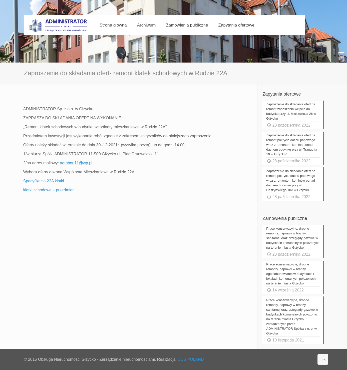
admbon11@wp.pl (76, 163)
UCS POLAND (191, 359)
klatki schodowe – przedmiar (48, 190)
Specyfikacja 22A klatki (43, 181)
